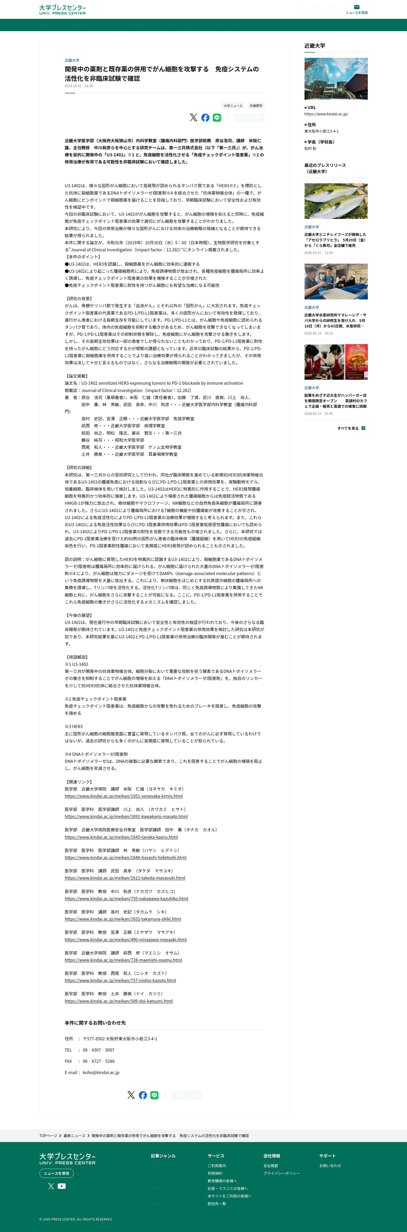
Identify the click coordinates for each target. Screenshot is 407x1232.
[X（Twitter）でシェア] (194, 117)
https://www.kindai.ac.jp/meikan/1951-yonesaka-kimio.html (124, 796)
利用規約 (215, 1173)
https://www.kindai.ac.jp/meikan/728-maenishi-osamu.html (123, 960)
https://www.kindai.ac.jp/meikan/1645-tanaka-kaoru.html (121, 837)
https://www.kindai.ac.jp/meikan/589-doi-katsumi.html (119, 1001)
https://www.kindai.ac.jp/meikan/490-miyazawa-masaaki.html (126, 939)
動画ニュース (162, 1218)
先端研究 (256, 105)
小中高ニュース (163, 1196)
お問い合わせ (330, 1165)
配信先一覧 (217, 1203)
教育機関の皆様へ (222, 1180)
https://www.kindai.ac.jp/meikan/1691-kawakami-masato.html (126, 816)
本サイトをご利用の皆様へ (229, 1196)
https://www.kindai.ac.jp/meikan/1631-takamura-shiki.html (123, 919)
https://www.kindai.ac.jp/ (326, 113)
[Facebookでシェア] (205, 117)
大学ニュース (233, 105)
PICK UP (158, 1165)
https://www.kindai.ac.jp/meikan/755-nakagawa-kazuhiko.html (126, 898)
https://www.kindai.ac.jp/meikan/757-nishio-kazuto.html (120, 980)
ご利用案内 (217, 1165)
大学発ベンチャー (165, 1203)
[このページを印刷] (249, 117)
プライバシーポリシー (281, 1173)
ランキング (160, 1180)
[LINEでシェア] (217, 117)
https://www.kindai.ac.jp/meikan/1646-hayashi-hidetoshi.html (126, 857)
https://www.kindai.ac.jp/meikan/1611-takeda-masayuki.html (125, 878)
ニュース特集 (162, 1211)
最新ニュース (162, 1173)
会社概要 (270, 1165)
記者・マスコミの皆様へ (228, 1188)
